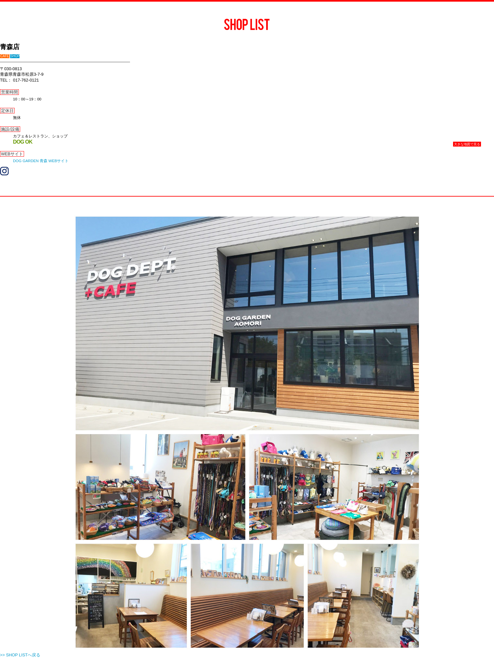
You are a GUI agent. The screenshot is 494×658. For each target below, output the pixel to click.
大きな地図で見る (467, 144)
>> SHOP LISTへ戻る (20, 654)
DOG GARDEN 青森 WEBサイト (41, 161)
